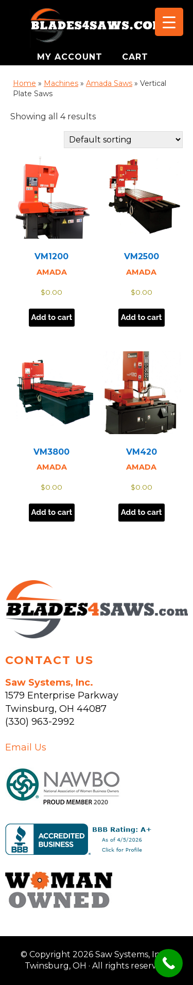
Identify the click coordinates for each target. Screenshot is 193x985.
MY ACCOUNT (71, 57)
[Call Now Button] (168, 963)
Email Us (25, 747)
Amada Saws (109, 83)
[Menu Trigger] (169, 22)
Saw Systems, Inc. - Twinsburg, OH (97, 28)
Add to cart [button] (52, 317)
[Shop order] (123, 139)
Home (24, 83)
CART (135, 57)
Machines (61, 83)
